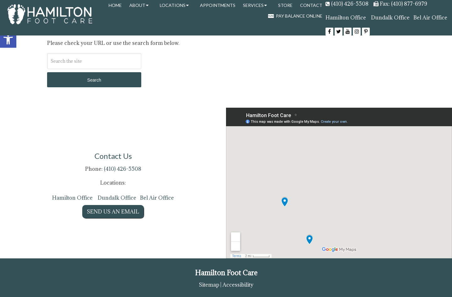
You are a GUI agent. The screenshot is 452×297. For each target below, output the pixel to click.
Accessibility (238, 284)
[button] (8, 39)
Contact (311, 5)
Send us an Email (113, 211)
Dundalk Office (390, 17)
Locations (173, 5)
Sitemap (209, 284)
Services (253, 5)
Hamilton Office (346, 17)
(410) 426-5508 (350, 3)
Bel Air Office (430, 17)
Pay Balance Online (295, 16)
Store (285, 5)
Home (115, 5)
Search (94, 80)
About (137, 5)
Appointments (217, 5)
